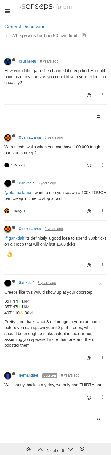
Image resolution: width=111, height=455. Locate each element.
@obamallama (17, 192)
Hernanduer (28, 375)
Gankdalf (26, 183)
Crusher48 (27, 61)
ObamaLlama (30, 137)
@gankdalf (14, 238)
